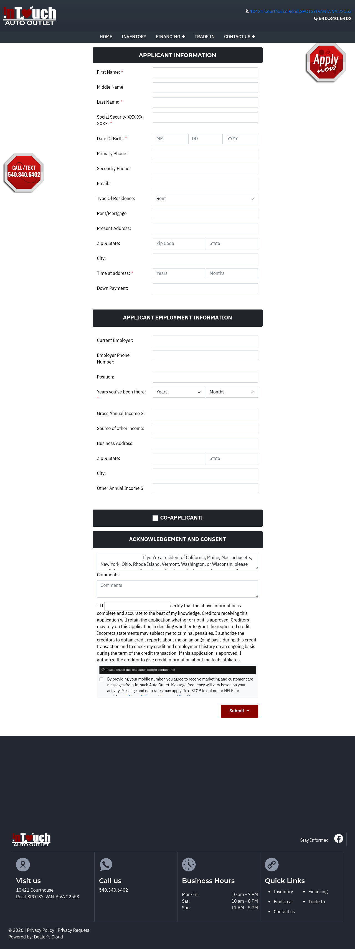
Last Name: (110, 102)
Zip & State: (108, 243)
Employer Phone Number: (113, 359)
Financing (170, 37)
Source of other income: (120, 429)
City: (101, 258)
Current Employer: (115, 340)
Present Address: (114, 228)
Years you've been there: (121, 395)
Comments (108, 575)
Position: (105, 377)
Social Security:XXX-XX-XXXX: (120, 121)
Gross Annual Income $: (121, 414)
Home (106, 37)
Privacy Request (74, 930)
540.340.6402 (335, 19)
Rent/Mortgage (112, 214)
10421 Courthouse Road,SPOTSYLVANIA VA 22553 (301, 12)
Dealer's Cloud (48, 937)
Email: (103, 184)
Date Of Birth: (112, 139)
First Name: (110, 72)
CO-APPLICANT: (181, 518)
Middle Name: (111, 87)
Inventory (134, 37)
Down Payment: (112, 288)
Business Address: (115, 443)
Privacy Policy (41, 930)
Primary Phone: (112, 154)
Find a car (283, 902)
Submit (239, 711)
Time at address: (115, 273)
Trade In (316, 902)
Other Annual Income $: (121, 488)
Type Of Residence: (116, 199)
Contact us (239, 37)
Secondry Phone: (114, 169)
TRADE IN (205, 37)
